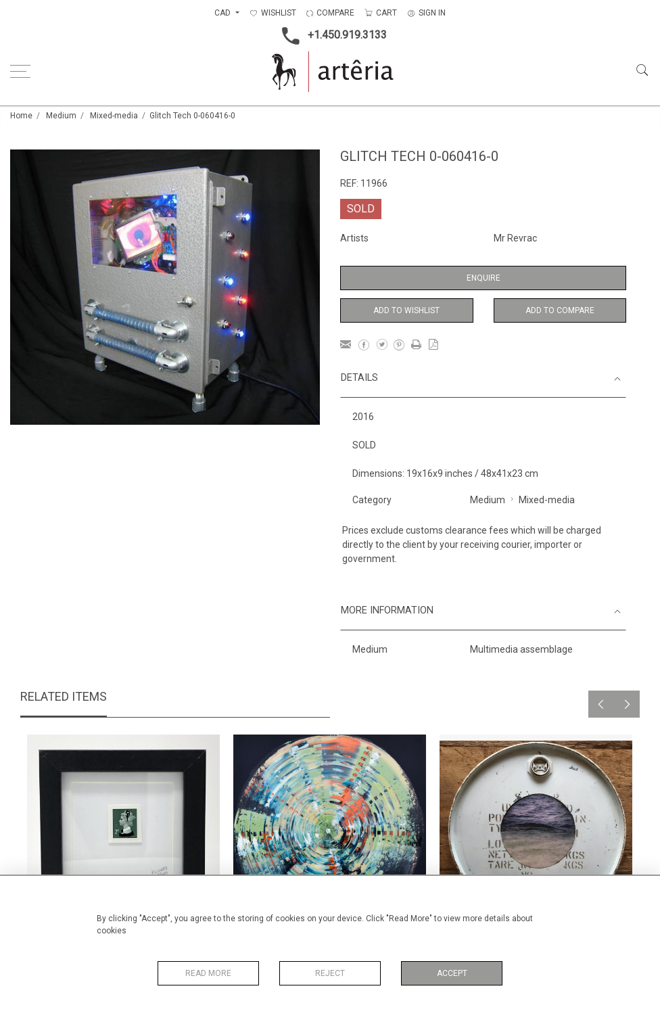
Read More (208, 973)
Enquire (483, 278)
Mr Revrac (515, 238)
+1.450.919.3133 (330, 36)
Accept (452, 973)
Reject (330, 973)
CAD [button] (223, 13)
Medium (61, 115)
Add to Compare (559, 310)
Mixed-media (114, 115)
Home (21, 115)
